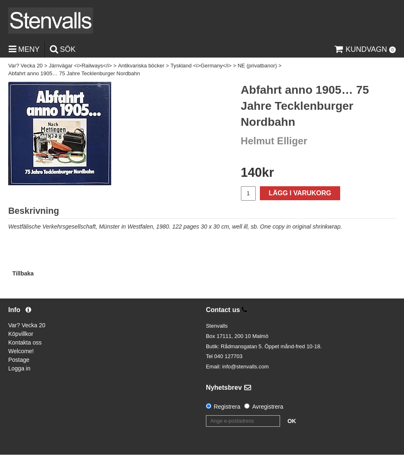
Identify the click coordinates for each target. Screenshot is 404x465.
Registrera (227, 406)
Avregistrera (267, 406)
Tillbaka (23, 273)
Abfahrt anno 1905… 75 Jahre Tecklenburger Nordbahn (74, 73)
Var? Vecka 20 (25, 65)
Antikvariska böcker (141, 65)
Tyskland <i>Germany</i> (200, 65)
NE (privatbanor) (257, 65)
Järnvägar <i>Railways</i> (80, 65)
